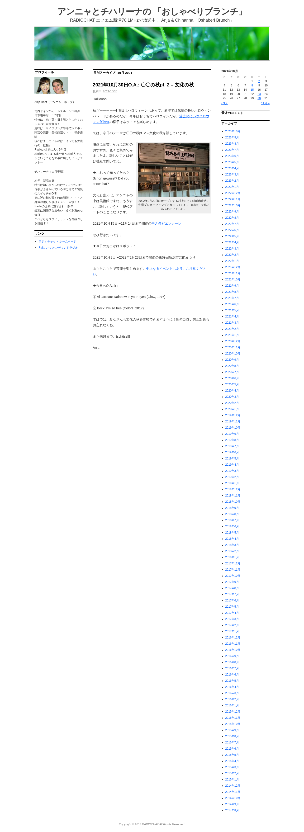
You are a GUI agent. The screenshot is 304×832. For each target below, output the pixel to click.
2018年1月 (232, 557)
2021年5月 (232, 310)
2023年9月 (232, 137)
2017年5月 (232, 606)
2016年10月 (232, 650)
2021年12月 (232, 267)
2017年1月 (232, 631)
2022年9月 (232, 211)
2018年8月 (232, 514)
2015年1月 (232, 779)
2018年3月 (232, 545)
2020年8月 (232, 366)
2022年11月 (232, 199)
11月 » (265, 103)
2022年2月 (232, 254)
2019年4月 (232, 464)
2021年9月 (232, 285)
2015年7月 (232, 742)
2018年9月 (232, 508)
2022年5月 (232, 236)
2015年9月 (232, 730)
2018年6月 (232, 526)
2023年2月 (232, 180)
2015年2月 (232, 773)
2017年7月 (232, 594)
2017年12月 (232, 563)
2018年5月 (232, 532)
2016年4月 (232, 687)
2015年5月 (232, 754)
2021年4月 (232, 316)
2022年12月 (232, 193)
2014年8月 (232, 810)
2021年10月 (232, 279)
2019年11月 (232, 421)
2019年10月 (232, 427)
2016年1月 (232, 705)
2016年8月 (232, 662)
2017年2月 (232, 625)
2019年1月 (232, 483)
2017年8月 (232, 588)
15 (252, 89)
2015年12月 (232, 711)
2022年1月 (232, 261)
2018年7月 (232, 520)
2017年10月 (232, 575)
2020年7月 (232, 372)
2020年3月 (232, 396)
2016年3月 (232, 693)
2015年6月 (232, 748)
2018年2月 (232, 551)
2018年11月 (232, 495)
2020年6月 (232, 378)
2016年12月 (232, 637)
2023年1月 (232, 187)
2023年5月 (232, 162)
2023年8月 (232, 143)
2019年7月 (232, 446)
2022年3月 (232, 248)
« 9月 (224, 103)
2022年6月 (232, 230)
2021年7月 (232, 298)
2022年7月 (232, 224)
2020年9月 (232, 359)
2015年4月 (232, 761)
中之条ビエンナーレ (166, 223)
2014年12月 (232, 785)
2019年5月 (232, 458)
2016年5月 (232, 680)
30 (259, 98)
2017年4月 (232, 613)
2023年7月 (232, 149)
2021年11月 (232, 273)
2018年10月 (232, 501)
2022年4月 (232, 242)
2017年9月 (232, 582)
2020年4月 (232, 390)
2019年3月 (232, 471)
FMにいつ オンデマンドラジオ (58, 247)
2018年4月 (232, 538)
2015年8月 (232, 736)
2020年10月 (232, 353)
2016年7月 (232, 668)
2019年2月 (232, 477)
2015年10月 (232, 724)
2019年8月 (232, 440)
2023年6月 (232, 156)
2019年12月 (232, 415)
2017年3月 (232, 619)
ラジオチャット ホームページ (57, 241)
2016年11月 (232, 643)
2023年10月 (232, 131)
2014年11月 (232, 792)
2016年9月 (232, 656)
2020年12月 (232, 341)
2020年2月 (232, 403)
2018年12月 (232, 489)
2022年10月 (232, 205)
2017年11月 (232, 569)
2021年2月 (232, 329)
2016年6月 (232, 674)
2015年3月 (232, 767)
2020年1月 (232, 409)
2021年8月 (232, 291)
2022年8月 (232, 217)
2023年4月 (232, 168)
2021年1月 (232, 335)
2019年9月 (232, 433)
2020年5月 (232, 384)
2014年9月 (232, 804)
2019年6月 (232, 452)
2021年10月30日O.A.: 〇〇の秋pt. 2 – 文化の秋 (143, 84)
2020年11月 (232, 347)
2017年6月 (232, 600)
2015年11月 (232, 717)
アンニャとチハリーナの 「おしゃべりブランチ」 (152, 11)
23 (259, 94)
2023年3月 (232, 174)
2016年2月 (232, 699)
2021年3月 (232, 322)
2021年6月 (232, 304)
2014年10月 (232, 798)
